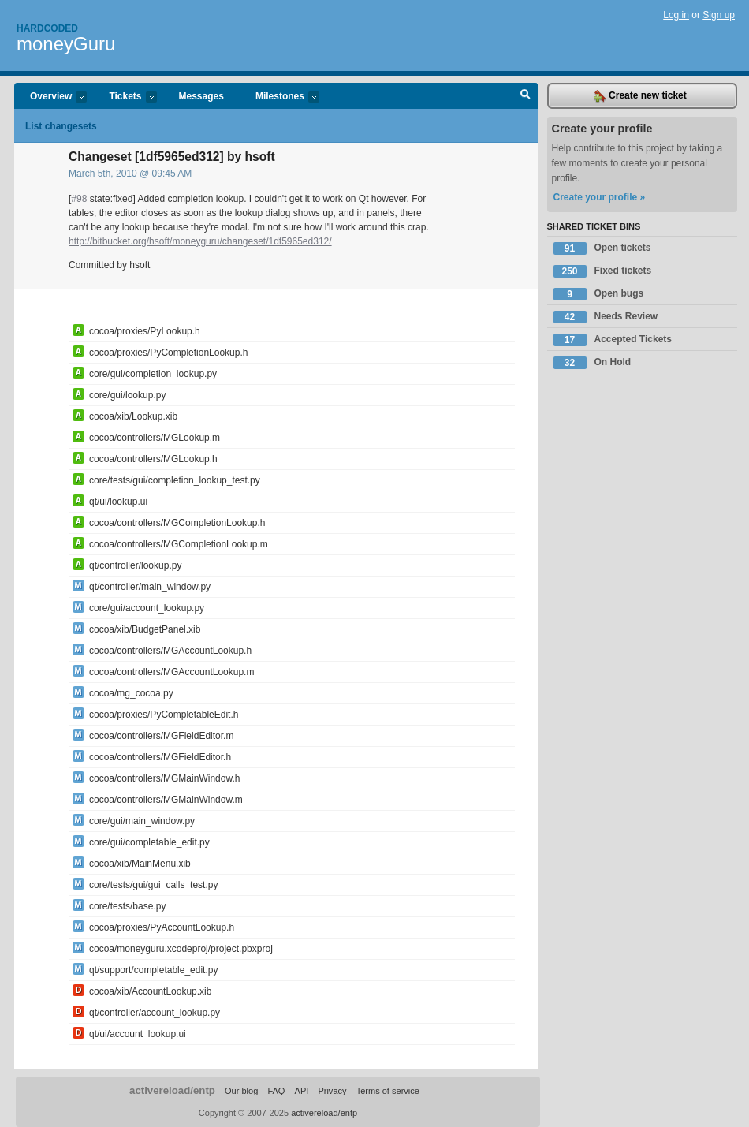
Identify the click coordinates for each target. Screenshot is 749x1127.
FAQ (276, 1090)
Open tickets (602, 248)
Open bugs (598, 294)
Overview (50, 97)
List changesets (61, 126)
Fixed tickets (602, 271)
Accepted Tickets (613, 340)
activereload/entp (172, 1090)
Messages (201, 96)
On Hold (592, 362)
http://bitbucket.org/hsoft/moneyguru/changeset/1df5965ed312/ (200, 241)
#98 (79, 198)
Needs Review (605, 317)
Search (525, 96)
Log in (676, 15)
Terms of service (387, 1090)
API (302, 1090)
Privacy (332, 1090)
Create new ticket (640, 96)
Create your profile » (599, 197)
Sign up (718, 15)
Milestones (279, 97)
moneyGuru (66, 43)
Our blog (241, 1090)
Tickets (124, 97)
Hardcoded (47, 28)
